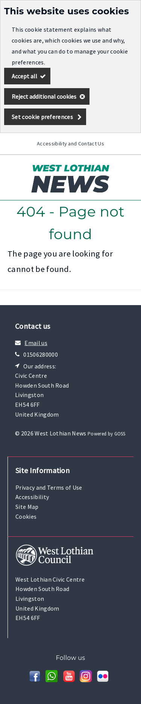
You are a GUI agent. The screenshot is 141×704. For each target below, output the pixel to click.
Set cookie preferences (42, 117)
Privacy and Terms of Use (48, 487)
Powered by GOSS (107, 434)
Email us (35, 343)
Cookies (25, 516)
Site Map (27, 506)
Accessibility (32, 497)
